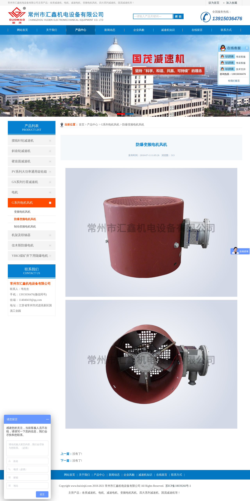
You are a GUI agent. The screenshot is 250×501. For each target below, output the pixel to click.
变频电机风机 (22, 211)
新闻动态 (114, 474)
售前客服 (233, 56)
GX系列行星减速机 (25, 182)
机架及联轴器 (21, 235)
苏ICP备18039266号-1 (178, 485)
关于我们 (84, 474)
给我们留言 (234, 80)
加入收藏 (231, 2)
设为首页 (213, 2)
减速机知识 (145, 474)
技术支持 (233, 69)
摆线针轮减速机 (23, 140)
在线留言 (161, 474)
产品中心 (92, 124)
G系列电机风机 (22, 202)
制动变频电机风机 (25, 226)
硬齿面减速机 (21, 161)
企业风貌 (129, 474)
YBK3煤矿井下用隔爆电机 (30, 255)
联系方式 (176, 474)
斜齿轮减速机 (21, 151)
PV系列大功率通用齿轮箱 (29, 171)
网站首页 (69, 474)
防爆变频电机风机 (25, 219)
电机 (15, 192)
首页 (81, 124)
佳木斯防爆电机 (23, 245)
